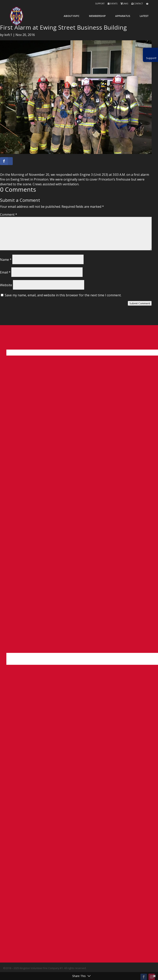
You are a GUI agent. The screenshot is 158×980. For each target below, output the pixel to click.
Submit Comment (139, 303)
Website (6, 285)
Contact (137, 3)
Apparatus (122, 15)
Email (5, 272)
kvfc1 (8, 35)
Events (112, 3)
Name (6, 259)
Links (124, 3)
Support (99, 3)
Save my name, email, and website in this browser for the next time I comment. (63, 295)
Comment (8, 214)
